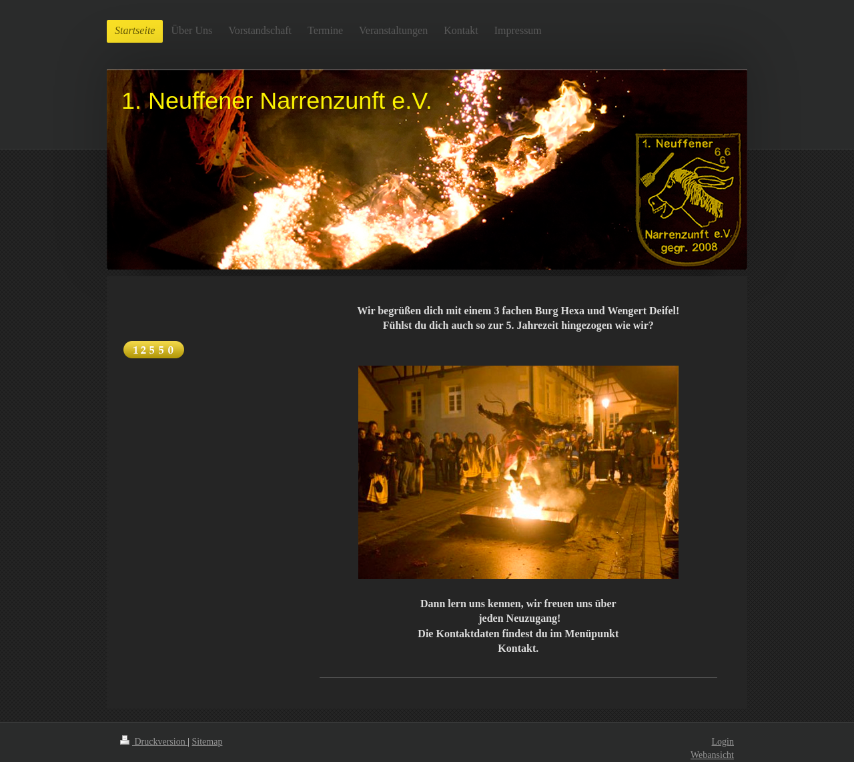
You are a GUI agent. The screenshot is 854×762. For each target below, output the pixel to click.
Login (723, 742)
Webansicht (712, 755)
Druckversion (153, 742)
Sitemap (207, 742)
